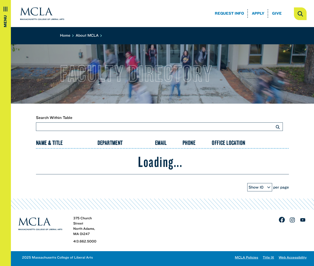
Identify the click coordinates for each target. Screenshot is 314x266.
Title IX (268, 257)
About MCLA (88, 35)
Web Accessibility (293, 257)
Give (277, 13)
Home (66, 35)
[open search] (300, 13)
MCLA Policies (246, 257)
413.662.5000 (84, 241)
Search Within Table (159, 123)
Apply (258, 13)
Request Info (229, 13)
